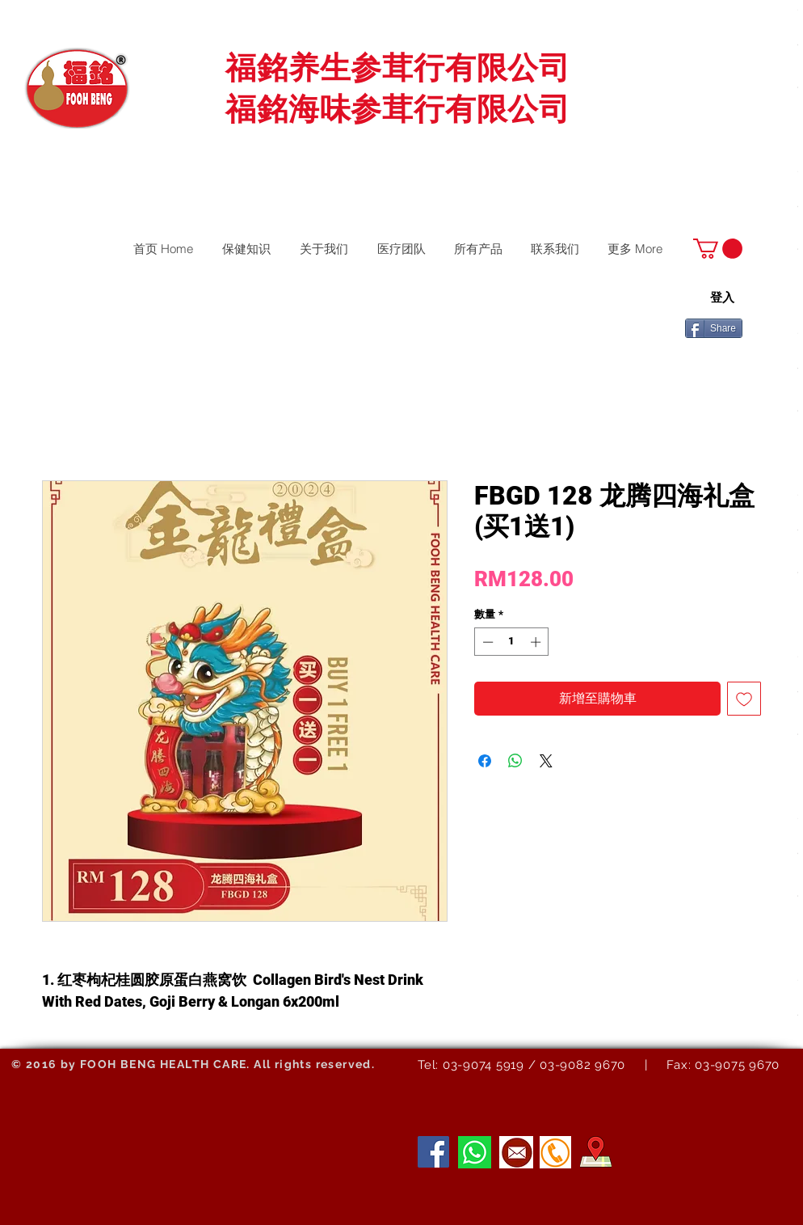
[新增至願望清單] (744, 699)
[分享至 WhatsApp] (515, 761)
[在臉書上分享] (484, 761)
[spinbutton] (512, 642)
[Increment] (537, 642)
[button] (717, 249)
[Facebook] (433, 1152)
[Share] (713, 328)
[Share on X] (546, 761)
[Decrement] (486, 642)
